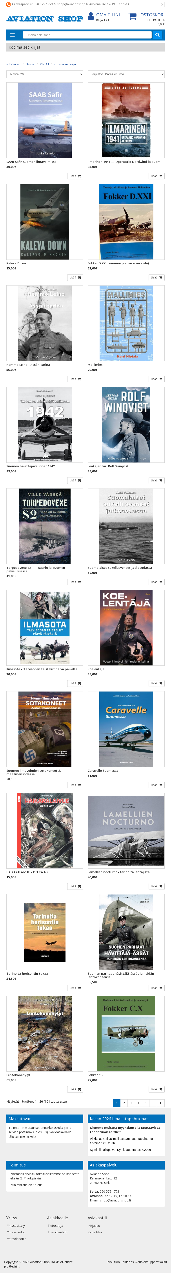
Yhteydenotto (16, 1239)
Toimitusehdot (58, 1232)
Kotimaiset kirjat (65, 64)
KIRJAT (44, 64)
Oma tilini (104, 15)
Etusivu (30, 64)
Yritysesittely (16, 1225)
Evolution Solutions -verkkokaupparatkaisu (137, 1262)
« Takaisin (13, 64)
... (153, 1103)
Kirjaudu (102, 20)
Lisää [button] (73, 176)
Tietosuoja (55, 1225)
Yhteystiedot (16, 1232)
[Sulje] (162, 4)
